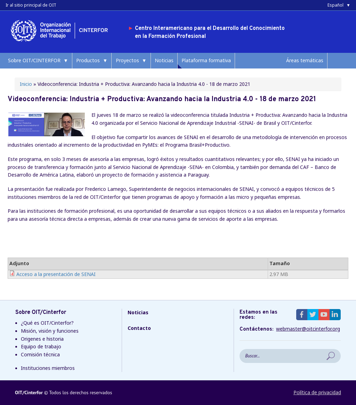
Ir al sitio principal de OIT (31, 5)
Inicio (26, 84)
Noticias (164, 60)
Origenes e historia (42, 338)
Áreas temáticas (304, 60)
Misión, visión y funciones (50, 330)
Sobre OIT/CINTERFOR (34, 60)
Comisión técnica (40, 354)
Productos (88, 60)
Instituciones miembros (48, 368)
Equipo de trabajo (41, 346)
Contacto (139, 328)
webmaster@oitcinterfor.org (308, 328)
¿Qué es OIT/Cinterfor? (47, 322)
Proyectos (127, 60)
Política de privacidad (317, 392)
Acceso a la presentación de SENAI (56, 274)
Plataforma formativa (206, 60)
